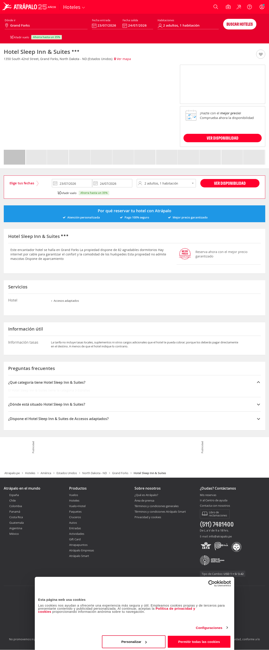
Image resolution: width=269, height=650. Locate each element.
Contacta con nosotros (215, 506)
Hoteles (30, 473)
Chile (12, 500)
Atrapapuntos (78, 545)
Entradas (75, 528)
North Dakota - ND (94, 473)
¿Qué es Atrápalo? (146, 495)
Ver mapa (122, 59)
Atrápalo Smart (79, 556)
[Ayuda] (249, 7)
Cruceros (75, 517)
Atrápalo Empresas (81, 550)
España (14, 495)
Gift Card (75, 539)
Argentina (15, 528)
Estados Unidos (67, 473)
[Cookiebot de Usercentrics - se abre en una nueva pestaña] (211, 581)
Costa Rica (16, 517)
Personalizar (133, 640)
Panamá (14, 512)
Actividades (76, 534)
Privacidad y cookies (147, 517)
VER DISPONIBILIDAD (222, 138)
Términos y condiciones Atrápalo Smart (160, 512)
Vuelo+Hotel (77, 506)
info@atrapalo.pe (220, 536)
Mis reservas (208, 495)
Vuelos (73, 495)
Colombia (15, 506)
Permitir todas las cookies (199, 640)
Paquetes (75, 512)
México (14, 534)
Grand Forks (120, 473)
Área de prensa (144, 500)
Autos (73, 523)
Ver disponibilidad (230, 183)
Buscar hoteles (239, 24)
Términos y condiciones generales (156, 506)
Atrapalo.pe (12, 473)
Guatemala (16, 523)
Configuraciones (209, 626)
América (46, 473)
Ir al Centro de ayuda (213, 500)
